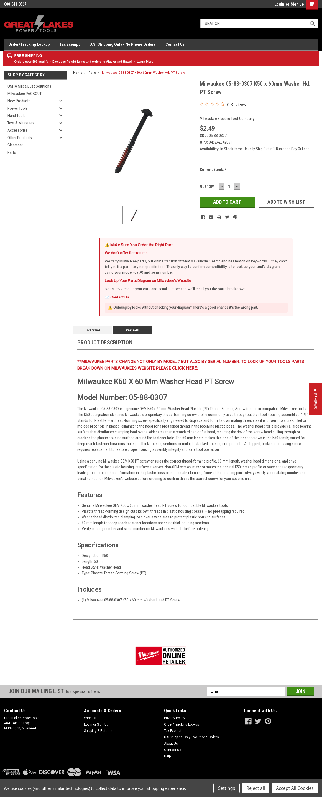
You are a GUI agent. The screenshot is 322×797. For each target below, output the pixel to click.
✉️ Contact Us (117, 297)
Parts (11, 152)
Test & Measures (20, 123)
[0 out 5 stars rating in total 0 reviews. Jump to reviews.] (223, 104)
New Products (18, 100)
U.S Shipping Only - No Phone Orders (191, 737)
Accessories (17, 130)
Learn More (145, 61)
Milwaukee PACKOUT (24, 93)
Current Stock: (213, 169)
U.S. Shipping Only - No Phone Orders (123, 44)
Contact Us (175, 44)
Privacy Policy (174, 718)
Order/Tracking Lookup (29, 44)
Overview (92, 330)
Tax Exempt (70, 44)
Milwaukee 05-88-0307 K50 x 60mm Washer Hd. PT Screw (143, 73)
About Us (171, 743)
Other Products (19, 137)
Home (77, 73)
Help (167, 756)
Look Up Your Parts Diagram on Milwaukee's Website (148, 281)
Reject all (255, 788)
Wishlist (90, 718)
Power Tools (17, 108)
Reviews (132, 330)
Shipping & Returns (98, 731)
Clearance (15, 144)
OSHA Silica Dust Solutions (29, 86)
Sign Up (297, 4)
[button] (315, 399)
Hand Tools (16, 115)
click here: (185, 368)
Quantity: (207, 186)
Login (279, 4)
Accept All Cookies (295, 788)
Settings (226, 788)
